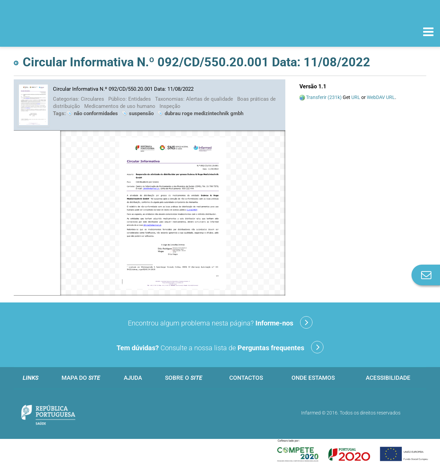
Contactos (246, 377)
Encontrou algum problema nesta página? (220, 322)
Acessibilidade (388, 377)
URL (355, 97)
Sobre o (183, 377)
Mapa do (81, 377)
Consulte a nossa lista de (220, 347)
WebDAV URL (381, 97)
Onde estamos (313, 377)
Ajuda (133, 377)
